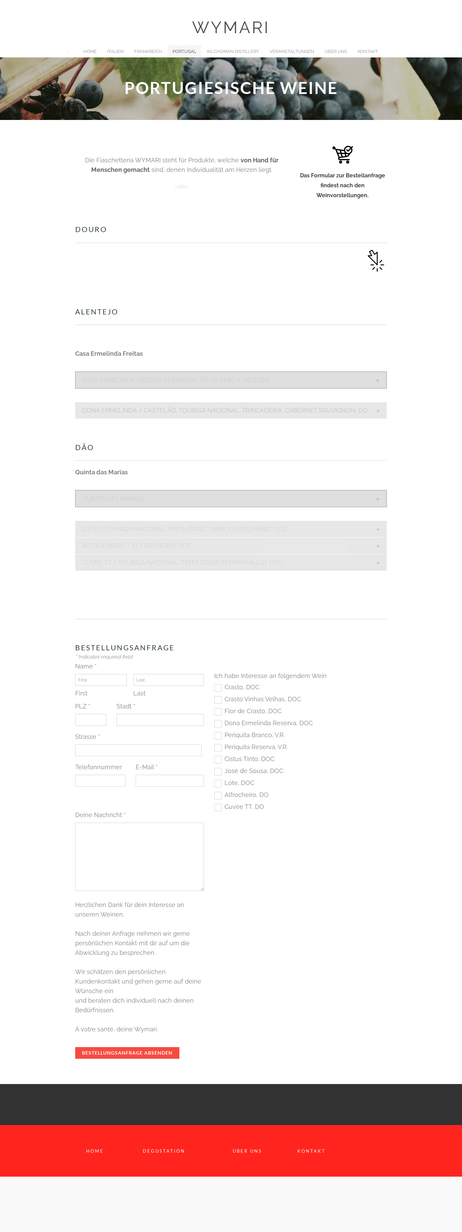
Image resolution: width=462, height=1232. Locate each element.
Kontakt (368, 51)
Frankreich (148, 51)
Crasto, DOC (242, 687)
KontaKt (311, 1151)
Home (90, 51)
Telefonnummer (98, 767)
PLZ (82, 706)
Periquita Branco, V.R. (255, 735)
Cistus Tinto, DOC (249, 758)
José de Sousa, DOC (254, 770)
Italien (115, 51)
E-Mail (150, 767)
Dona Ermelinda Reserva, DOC (269, 723)
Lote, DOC (239, 782)
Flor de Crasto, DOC (253, 711)
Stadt (126, 706)
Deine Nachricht (103, 814)
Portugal (184, 51)
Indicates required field (103, 657)
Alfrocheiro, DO (247, 794)
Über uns (336, 51)
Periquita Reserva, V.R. (256, 746)
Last (139, 693)
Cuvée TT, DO (244, 806)
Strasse (87, 736)
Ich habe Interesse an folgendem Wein (274, 675)
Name (86, 666)
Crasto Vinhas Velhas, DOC (263, 699)
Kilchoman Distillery (233, 51)
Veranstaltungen (292, 51)
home (95, 1151)
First (81, 693)
